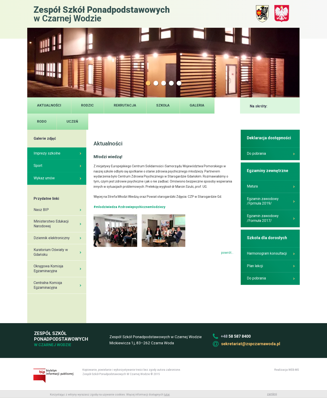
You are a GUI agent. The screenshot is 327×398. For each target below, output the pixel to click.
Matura (271, 186)
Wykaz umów (57, 178)
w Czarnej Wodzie (102, 14)
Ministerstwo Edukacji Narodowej (57, 223)
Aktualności (49, 105)
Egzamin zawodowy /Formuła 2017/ (271, 218)
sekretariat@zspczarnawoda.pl (250, 343)
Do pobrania (271, 153)
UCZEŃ (72, 121)
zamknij (272, 394)
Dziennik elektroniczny (57, 238)
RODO (42, 121)
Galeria (197, 105)
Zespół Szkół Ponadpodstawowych (60, 339)
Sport (57, 165)
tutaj (167, 394)
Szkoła (163, 105)
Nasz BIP (57, 210)
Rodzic (87, 105)
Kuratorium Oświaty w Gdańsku (57, 252)
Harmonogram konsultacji (271, 253)
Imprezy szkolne (57, 153)
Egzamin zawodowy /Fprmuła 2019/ (271, 201)
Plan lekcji (271, 266)
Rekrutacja (125, 105)
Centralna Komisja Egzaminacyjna (57, 285)
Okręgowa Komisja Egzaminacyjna (57, 268)
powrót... (227, 252)
